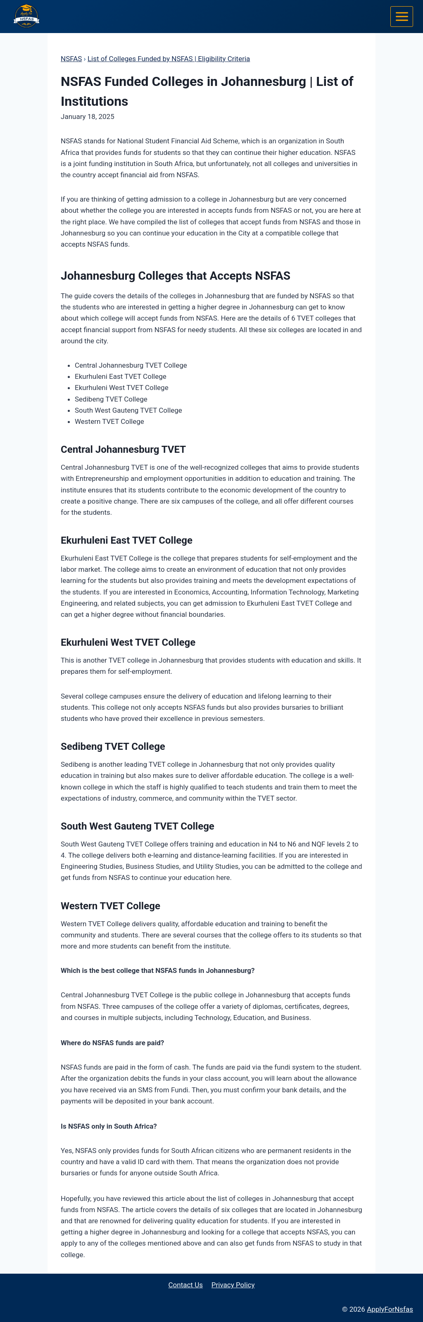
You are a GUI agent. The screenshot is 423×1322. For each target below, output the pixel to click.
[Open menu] (401, 16)
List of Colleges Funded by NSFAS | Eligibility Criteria (169, 59)
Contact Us (186, 1285)
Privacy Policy (233, 1285)
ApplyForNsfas (390, 1309)
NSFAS (71, 59)
